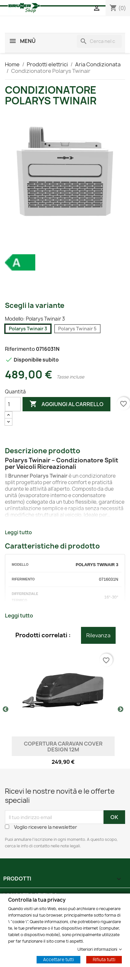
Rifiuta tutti (104, 959)
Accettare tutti (58, 959)
